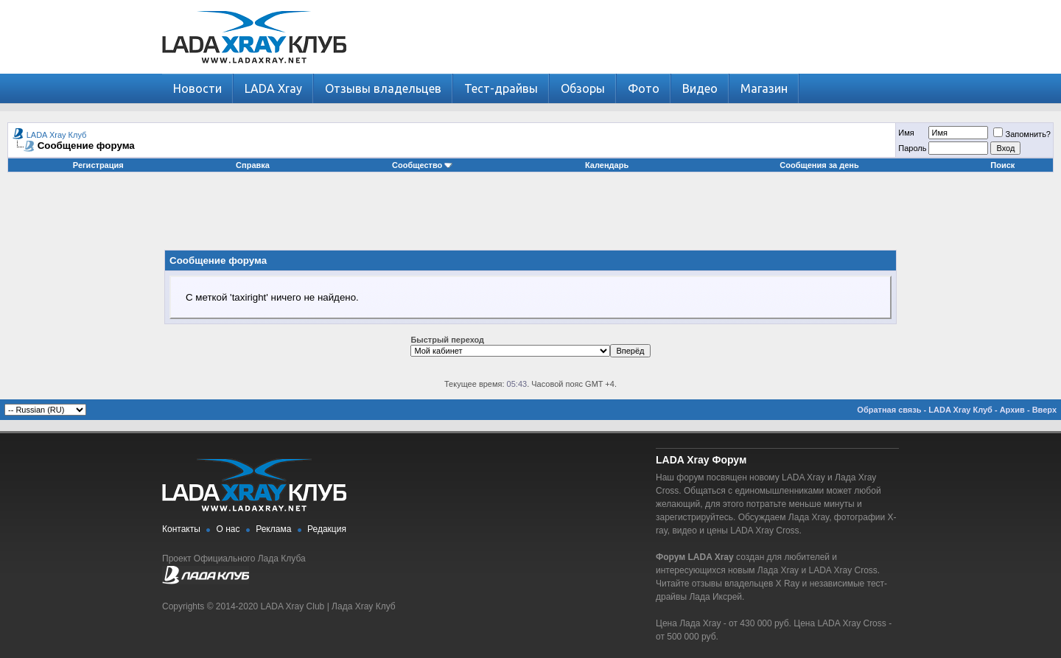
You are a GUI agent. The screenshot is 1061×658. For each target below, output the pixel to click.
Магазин (764, 88)
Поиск (1002, 165)
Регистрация (98, 165)
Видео (700, 88)
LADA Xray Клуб (57, 134)
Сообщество (422, 165)
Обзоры (583, 88)
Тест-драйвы (501, 88)
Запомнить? (1022, 134)
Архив (1012, 409)
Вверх (1044, 409)
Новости (197, 88)
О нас (228, 529)
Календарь (606, 165)
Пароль (912, 148)
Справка (253, 165)
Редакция (326, 529)
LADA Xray (273, 88)
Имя (906, 132)
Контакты (181, 529)
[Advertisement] (530, 216)
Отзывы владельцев (383, 88)
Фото (643, 88)
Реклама (273, 529)
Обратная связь (889, 409)
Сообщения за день (819, 165)
